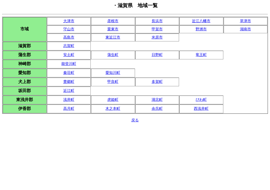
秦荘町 (68, 73)
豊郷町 (68, 82)
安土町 (68, 55)
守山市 (68, 29)
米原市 (157, 37)
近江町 (68, 91)
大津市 (68, 21)
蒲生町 (112, 55)
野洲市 (201, 29)
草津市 (245, 21)
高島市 (68, 37)
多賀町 (157, 82)
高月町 (68, 109)
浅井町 (68, 100)
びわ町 (201, 100)
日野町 (157, 55)
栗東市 (112, 29)
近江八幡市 (201, 21)
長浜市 (157, 21)
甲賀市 (157, 29)
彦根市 (112, 21)
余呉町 (157, 109)
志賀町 (68, 46)
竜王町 (201, 55)
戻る (135, 120)
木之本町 (112, 109)
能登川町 (68, 64)
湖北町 (157, 100)
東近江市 (112, 37)
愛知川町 (112, 73)
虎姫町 (112, 100)
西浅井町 (201, 109)
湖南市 (245, 29)
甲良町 (112, 82)
